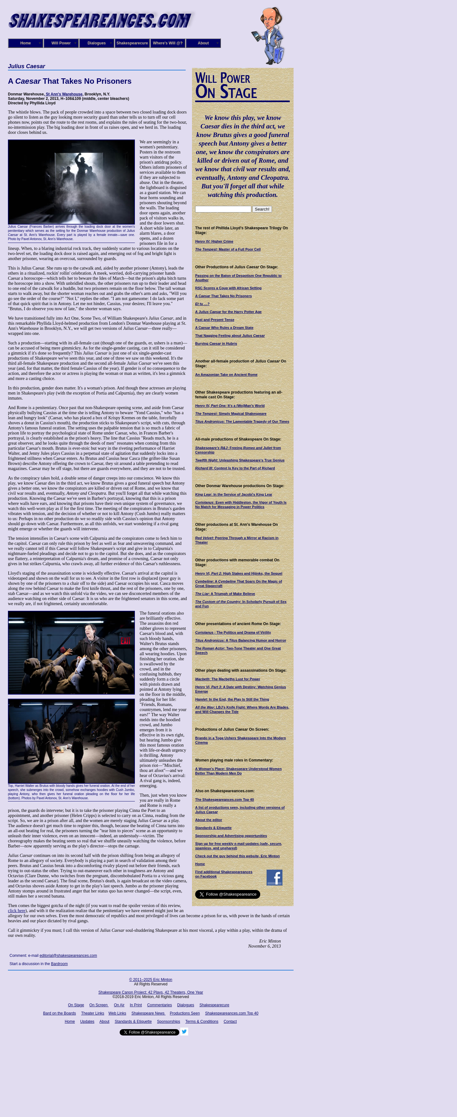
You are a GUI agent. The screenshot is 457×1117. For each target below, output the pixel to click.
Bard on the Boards (59, 1013)
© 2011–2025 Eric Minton (150, 979)
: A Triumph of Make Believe (225, 594)
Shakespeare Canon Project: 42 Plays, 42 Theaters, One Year (150, 992)
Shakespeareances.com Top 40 (231, 1013)
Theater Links (92, 1013)
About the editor (208, 820)
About (203, 43)
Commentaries (159, 1005)
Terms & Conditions (201, 1021)
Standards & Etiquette (213, 828)
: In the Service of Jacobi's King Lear (233, 494)
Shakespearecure (132, 43)
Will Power (61, 43)
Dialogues (97, 43)
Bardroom (59, 964)
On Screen (99, 1005)
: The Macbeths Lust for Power (227, 679)
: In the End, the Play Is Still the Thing (232, 699)
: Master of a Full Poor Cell (228, 249)
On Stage (76, 1005)
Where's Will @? (167, 43)
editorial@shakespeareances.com (68, 955)
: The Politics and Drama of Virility (233, 632)
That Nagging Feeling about (230, 335)
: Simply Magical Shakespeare (231, 413)
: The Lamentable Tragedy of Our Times (242, 421)
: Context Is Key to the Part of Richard (235, 468)
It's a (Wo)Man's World (230, 406)
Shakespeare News (148, 1013)
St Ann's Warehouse (64, 94)
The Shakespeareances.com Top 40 (224, 799)
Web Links (117, 1013)
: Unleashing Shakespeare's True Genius (240, 460)
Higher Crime (214, 241)
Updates (87, 1021)
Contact (230, 1021)
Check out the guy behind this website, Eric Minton (237, 856)
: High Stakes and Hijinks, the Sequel (238, 573)
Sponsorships (168, 1021)
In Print (136, 1005)
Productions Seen (185, 1013)
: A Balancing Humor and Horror (240, 640)
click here (16, 910)
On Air (119, 1005)
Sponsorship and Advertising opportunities (231, 836)
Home (25, 43)
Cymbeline (204, 581)
